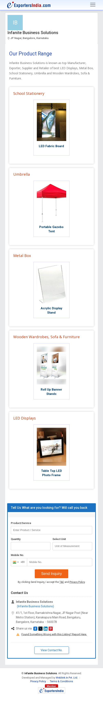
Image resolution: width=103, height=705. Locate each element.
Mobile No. (17, 555)
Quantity (15, 539)
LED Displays (24, 418)
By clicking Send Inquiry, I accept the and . (51, 582)
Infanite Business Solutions (32, 32)
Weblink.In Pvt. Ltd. (67, 677)
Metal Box (22, 255)
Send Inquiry (51, 574)
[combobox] (18, 562)
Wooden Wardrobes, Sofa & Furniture (46, 337)
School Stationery (28, 93)
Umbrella (21, 174)
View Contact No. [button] (52, 650)
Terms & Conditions (61, 681)
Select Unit (59, 539)
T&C (61, 582)
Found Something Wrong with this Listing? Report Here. (54, 634)
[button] (35, 629)
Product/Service (21, 523)
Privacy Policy (77, 582)
